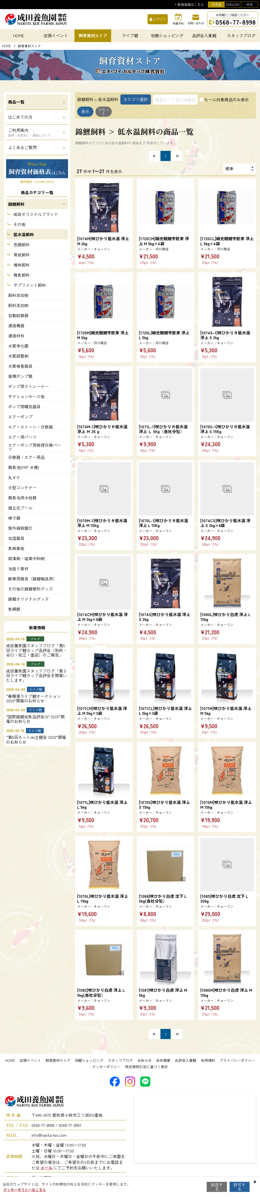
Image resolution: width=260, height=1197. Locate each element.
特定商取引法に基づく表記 (146, 1067)
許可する (240, 1187)
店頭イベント (30, 1060)
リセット (117, 112)
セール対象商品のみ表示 (226, 99)
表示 (90, 112)
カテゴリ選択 (135, 99)
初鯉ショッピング (89, 1060)
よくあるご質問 (22, 147)
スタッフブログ (120, 1060)
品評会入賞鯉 (185, 1060)
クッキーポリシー (106, 1067)
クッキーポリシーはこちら (24, 1189)
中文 (249, 4)
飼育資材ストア (57, 1060)
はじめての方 (20, 117)
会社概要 (163, 1060)
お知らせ (144, 1060)
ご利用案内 (29, 132)
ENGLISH (232, 4)
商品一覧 (16, 102)
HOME (18, 35)
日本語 (216, 4)
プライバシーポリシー (237, 1060)
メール (46, 1168)
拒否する (217, 1187)
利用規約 (208, 1060)
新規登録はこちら (190, 5)
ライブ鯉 (130, 35)
